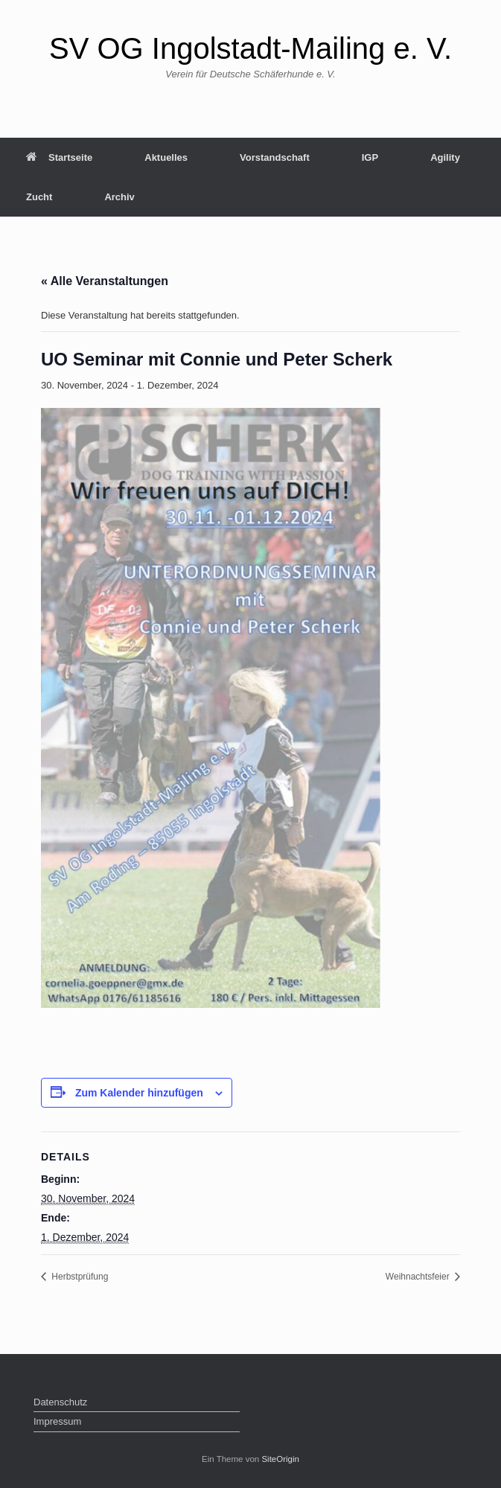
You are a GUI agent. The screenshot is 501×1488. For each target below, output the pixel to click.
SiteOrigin (280, 1459)
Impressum (57, 1421)
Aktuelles (166, 157)
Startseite (59, 157)
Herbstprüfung (78, 1276)
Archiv (119, 196)
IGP (370, 157)
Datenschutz (60, 1402)
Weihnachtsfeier (419, 1276)
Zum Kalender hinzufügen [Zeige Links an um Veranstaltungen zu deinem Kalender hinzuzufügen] (139, 1093)
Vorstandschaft (275, 157)
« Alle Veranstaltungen (104, 281)
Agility (445, 157)
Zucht (39, 196)
